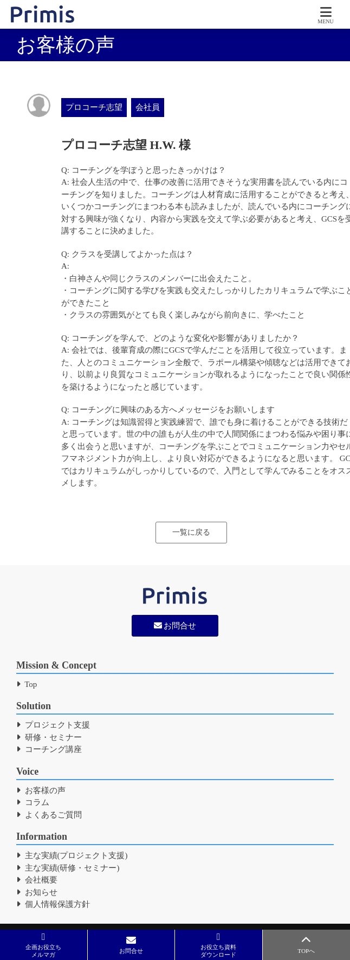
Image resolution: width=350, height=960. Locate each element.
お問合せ (175, 625)
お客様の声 (41, 790)
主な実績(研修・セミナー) (68, 868)
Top (26, 684)
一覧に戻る (191, 532)
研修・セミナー (49, 737)
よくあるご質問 (49, 814)
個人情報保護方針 (53, 904)
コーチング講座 (49, 749)
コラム (32, 802)
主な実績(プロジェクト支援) (72, 855)
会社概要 (36, 879)
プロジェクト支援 (53, 725)
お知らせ (36, 892)
